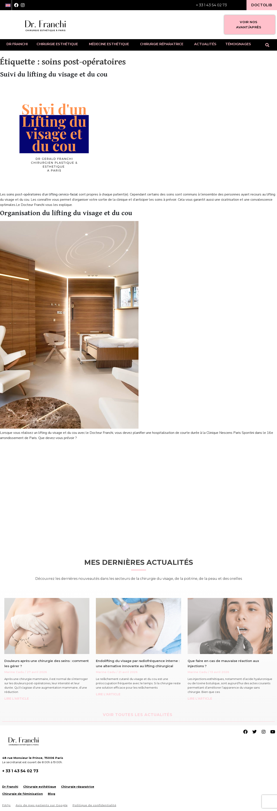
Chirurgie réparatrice (162, 44)
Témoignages (238, 44)
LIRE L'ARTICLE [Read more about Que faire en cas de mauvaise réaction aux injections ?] (200, 698)
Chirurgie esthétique (58, 44)
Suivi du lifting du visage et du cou (54, 75)
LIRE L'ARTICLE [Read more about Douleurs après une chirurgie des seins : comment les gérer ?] (16, 698)
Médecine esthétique (110, 44)
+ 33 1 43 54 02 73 (211, 5)
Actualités (205, 44)
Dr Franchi (17, 44)
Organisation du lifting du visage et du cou (66, 213)
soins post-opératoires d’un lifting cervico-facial (42, 194)
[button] (267, 44)
